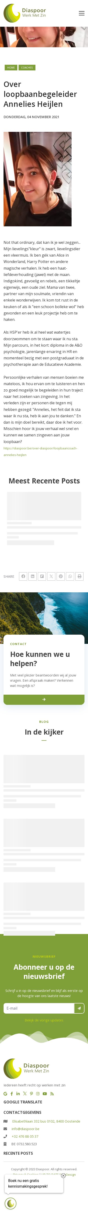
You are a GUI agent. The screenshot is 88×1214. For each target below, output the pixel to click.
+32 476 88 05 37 (25, 1136)
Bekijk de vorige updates (44, 1020)
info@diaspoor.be (25, 1128)
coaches (27, 67)
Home (11, 67)
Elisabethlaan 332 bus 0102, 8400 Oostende (46, 1121)
